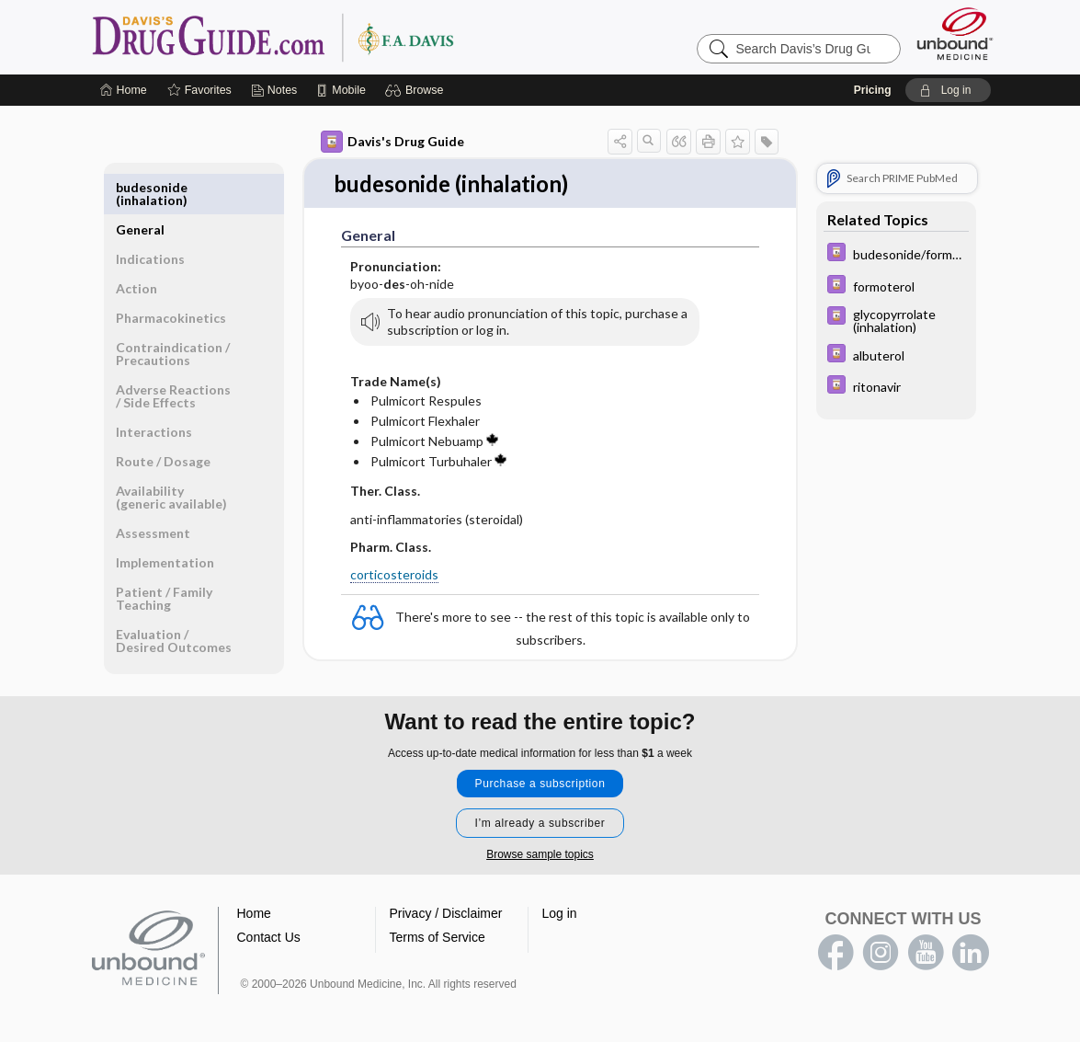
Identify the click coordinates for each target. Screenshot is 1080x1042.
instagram (880, 940)
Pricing (873, 90)
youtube (925, 940)
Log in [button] (559, 901)
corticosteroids (394, 575)
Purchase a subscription (540, 771)
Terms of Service (437, 925)
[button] (417, 90)
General (140, 187)
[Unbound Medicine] (955, 34)
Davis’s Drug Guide (320, 36)
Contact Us (269, 925)
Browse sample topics (540, 842)
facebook (835, 940)
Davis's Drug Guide (392, 142)
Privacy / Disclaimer (446, 901)
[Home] (123, 90)
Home (254, 901)
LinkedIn (970, 940)
